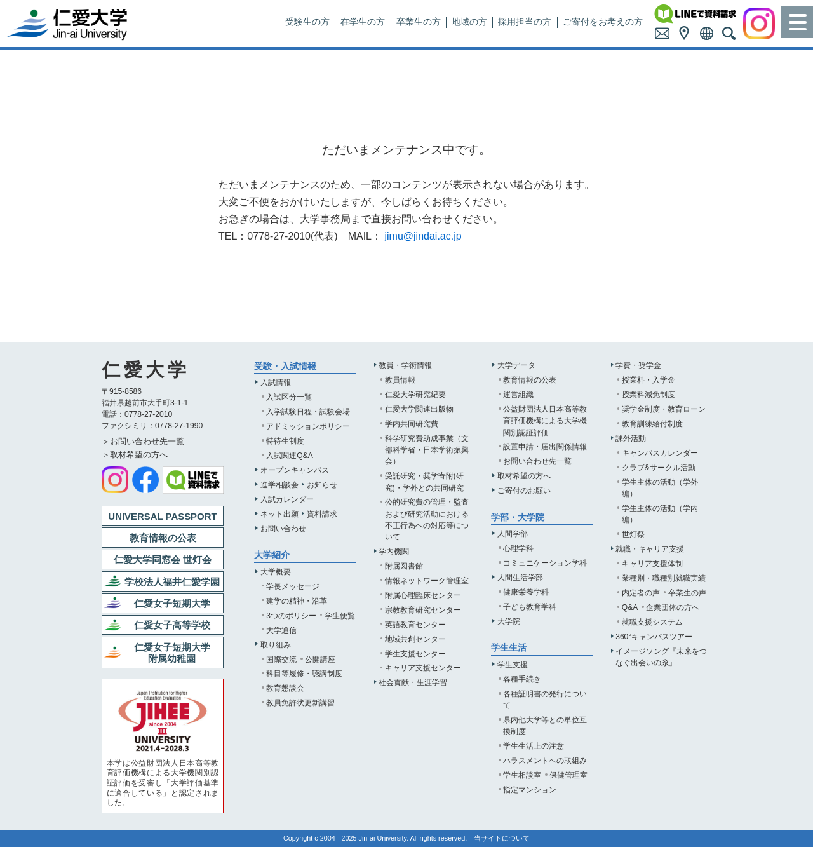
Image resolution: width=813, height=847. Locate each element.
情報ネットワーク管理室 (427, 580)
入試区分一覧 (289, 397)
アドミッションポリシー (308, 426)
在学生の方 (362, 22)
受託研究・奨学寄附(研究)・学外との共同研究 (424, 481)
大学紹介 (272, 555)
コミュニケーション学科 (545, 563)
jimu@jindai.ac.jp (422, 236)
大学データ (516, 365)
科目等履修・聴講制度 (304, 673)
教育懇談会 (285, 688)
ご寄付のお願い (524, 490)
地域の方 (469, 22)
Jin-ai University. (384, 838)
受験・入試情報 (285, 366)
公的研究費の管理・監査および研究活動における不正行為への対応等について (427, 519)
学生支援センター (415, 653)
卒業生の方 (418, 22)
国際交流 (281, 659)
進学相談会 (279, 484)
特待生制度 (285, 441)
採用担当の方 (524, 22)
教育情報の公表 (529, 380)
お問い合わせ (283, 528)
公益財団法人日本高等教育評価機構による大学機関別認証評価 (545, 421)
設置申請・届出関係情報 (545, 446)
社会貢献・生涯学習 (413, 682)
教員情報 (400, 380)
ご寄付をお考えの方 (603, 22)
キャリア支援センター (423, 667)
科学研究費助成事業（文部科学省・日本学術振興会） (427, 450)
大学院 (508, 621)
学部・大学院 (517, 517)
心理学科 (518, 548)
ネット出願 (279, 514)
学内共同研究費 (411, 423)
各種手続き (522, 679)
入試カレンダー (287, 499)
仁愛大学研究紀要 (415, 394)
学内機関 (394, 551)
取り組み (275, 644)
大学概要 (275, 571)
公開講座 (320, 659)
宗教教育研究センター (423, 610)
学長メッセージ (292, 586)
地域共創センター (415, 639)
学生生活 (509, 648)
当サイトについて (502, 838)
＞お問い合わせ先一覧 (143, 441)
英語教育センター (415, 624)
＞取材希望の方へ (135, 454)
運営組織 (518, 394)
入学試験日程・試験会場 (308, 411)
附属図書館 (404, 566)
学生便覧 (340, 615)
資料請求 (322, 514)
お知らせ (322, 484)
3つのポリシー (291, 615)
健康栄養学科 (526, 592)
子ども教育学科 (529, 606)
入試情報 (275, 382)
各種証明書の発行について (545, 699)
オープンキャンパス (294, 470)
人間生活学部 (520, 577)
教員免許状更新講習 (300, 702)
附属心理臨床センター (423, 595)
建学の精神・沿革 (296, 601)
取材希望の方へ (524, 475)
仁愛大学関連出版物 (419, 409)
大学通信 (281, 630)
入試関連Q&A (289, 455)
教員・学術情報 (405, 365)
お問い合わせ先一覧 (537, 461)
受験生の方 (307, 22)
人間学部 (512, 533)
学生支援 (512, 664)
